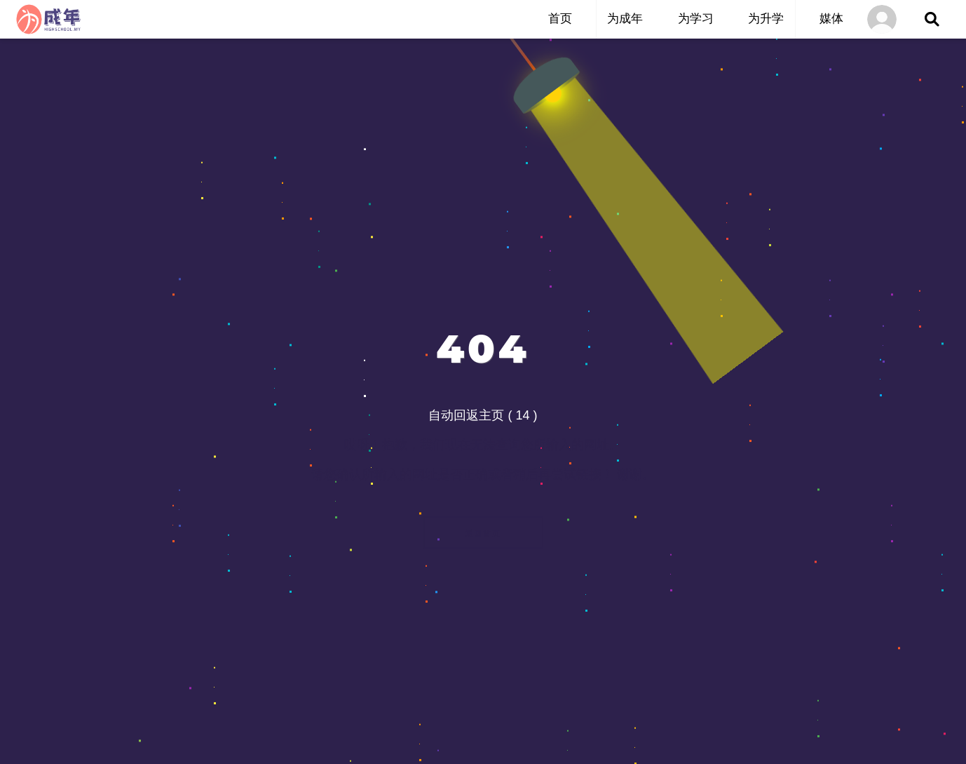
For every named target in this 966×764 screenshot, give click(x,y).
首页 (560, 18)
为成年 (625, 18)
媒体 (831, 18)
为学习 (696, 18)
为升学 (766, 18)
